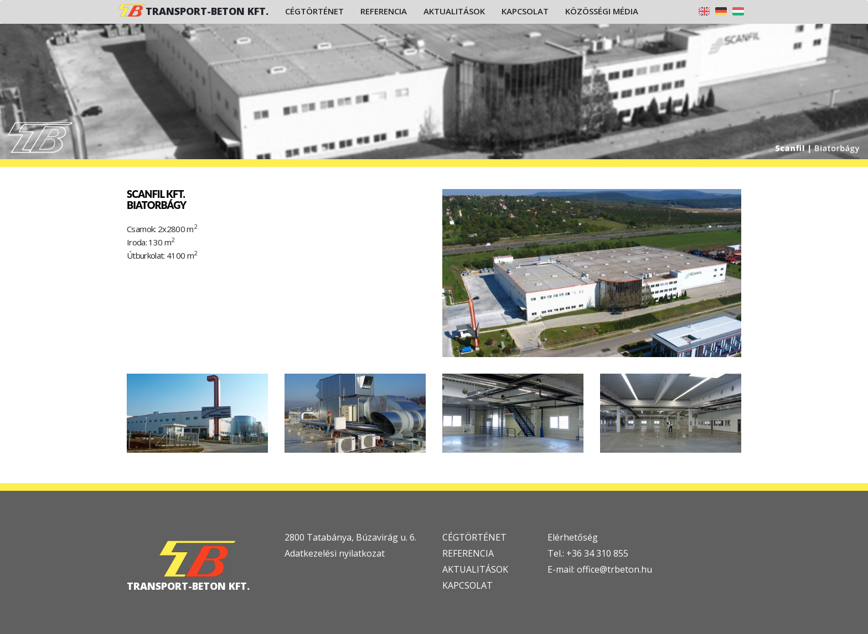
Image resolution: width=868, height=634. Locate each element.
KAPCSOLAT (467, 585)
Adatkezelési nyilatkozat (335, 553)
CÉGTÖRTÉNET (474, 537)
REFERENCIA (468, 553)
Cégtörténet (314, 11)
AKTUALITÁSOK (475, 569)
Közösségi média (601, 11)
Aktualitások (454, 11)
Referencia (383, 11)
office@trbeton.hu (614, 569)
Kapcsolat (525, 11)
